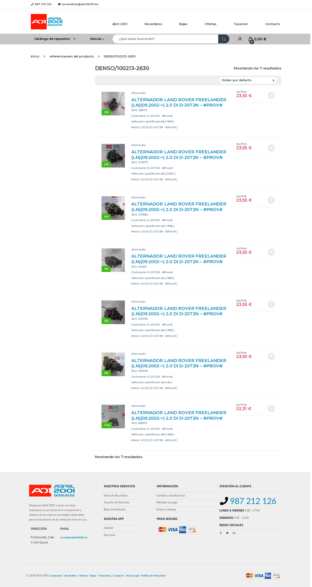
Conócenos (55, 575)
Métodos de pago (166, 502)
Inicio (35, 56)
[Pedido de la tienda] (248, 80)
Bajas (183, 24)
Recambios (153, 24)
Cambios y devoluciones (170, 495)
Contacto (272, 24)
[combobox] (165, 39)
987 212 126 (41, 4)
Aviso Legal (132, 575)
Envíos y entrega (166, 509)
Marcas (96, 39)
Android (108, 528)
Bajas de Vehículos (114, 509)
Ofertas (210, 24)
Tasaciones (105, 575)
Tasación (241, 24)
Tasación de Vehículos (117, 502)
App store (109, 535)
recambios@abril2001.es (78, 4)
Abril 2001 (120, 24)
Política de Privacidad (153, 575)
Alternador (138, 93)
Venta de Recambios (116, 495)
